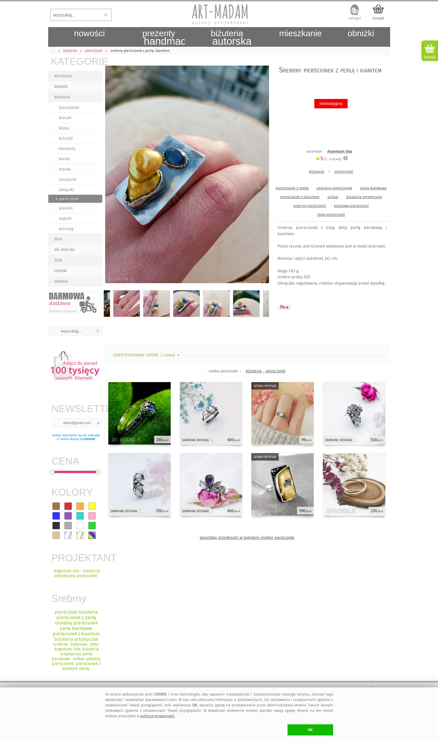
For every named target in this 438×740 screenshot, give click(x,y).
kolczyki (66, 138)
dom (58, 239)
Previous (113, 176)
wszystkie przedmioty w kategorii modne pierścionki (247, 537)
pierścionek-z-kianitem (299, 197)
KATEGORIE (76, 61)
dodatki (61, 86)
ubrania (61, 281)
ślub (58, 260)
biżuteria (62, 97)
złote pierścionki (331, 214)
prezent (89, 439)
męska (65, 169)
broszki (65, 117)
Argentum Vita (339, 151)
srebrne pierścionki (309, 206)
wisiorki (66, 208)
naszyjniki (68, 179)
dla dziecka (64, 249)
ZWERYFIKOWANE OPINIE (147, 355)
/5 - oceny (328, 159)
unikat (332, 197)
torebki (60, 270)
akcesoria (63, 76)
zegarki (65, 218)
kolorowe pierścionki (351, 206)
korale (64, 159)
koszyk (378, 18)
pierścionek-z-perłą (292, 188)
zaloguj (355, 18)
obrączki (66, 189)
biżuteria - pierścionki (266, 371)
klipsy (64, 128)
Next (259, 176)
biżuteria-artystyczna (364, 197)
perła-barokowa (373, 188)
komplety (67, 148)
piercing (66, 228)
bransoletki (69, 107)
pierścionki (344, 171)
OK (310, 730)
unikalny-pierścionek (334, 188)
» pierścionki (67, 198)
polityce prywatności (157, 716)
